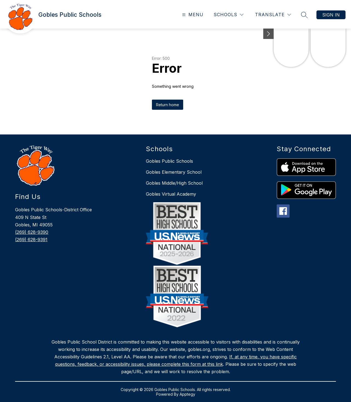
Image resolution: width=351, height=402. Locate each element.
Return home (167, 104)
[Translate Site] (273, 14)
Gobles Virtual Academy (171, 194)
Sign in (331, 15)
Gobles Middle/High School (174, 183)
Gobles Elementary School (174, 172)
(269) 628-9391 (31, 239)
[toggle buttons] (268, 34)
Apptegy (187, 394)
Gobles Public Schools (169, 161)
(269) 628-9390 (31, 232)
